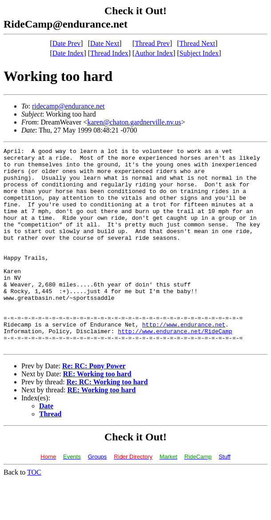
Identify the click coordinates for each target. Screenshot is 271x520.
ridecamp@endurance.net (68, 106)
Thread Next (197, 43)
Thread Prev (152, 43)
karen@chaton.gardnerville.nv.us (134, 122)
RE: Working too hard (97, 414)
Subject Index (199, 53)
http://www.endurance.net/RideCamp (175, 368)
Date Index (68, 53)
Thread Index (109, 53)
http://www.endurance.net (183, 360)
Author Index (154, 53)
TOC (34, 512)
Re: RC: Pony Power (94, 406)
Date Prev (66, 43)
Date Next (104, 43)
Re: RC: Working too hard (107, 422)
